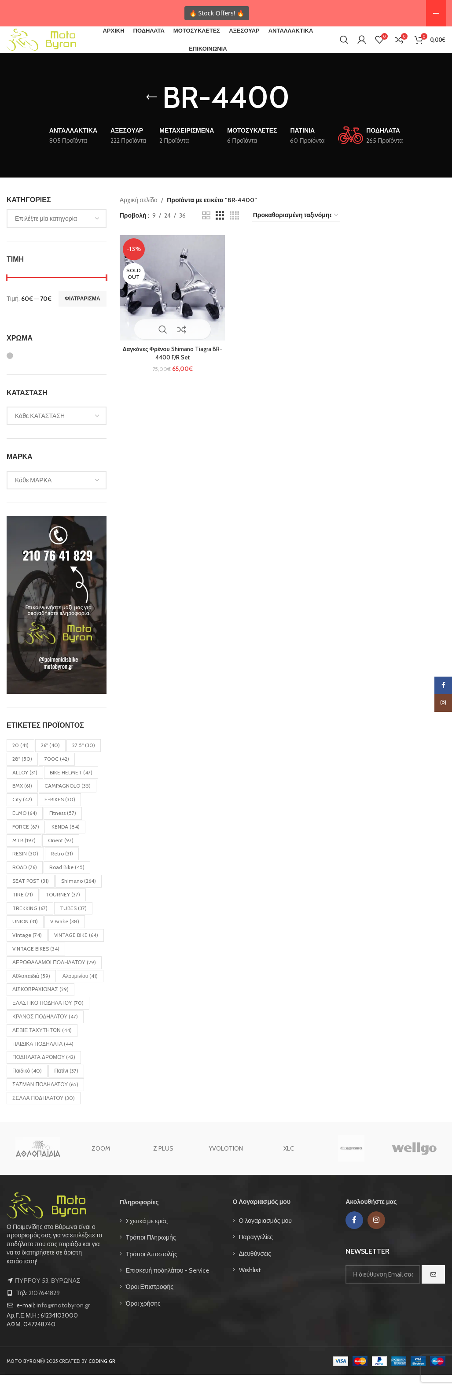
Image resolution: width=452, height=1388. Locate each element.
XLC (288, 1162)
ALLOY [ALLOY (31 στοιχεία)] (24, 785)
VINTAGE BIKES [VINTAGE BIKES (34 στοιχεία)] (35, 961)
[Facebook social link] (354, 1233)
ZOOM (101, 1162)
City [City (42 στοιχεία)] (22, 812)
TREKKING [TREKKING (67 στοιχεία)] (30, 921)
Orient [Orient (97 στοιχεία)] (60, 853)
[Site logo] (53, 45)
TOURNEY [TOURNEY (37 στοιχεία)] (62, 907)
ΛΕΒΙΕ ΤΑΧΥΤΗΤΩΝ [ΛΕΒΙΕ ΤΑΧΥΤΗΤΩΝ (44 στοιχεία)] (42, 1043)
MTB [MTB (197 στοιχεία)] (24, 853)
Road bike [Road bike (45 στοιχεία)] (67, 880)
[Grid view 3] (220, 228)
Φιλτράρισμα (82, 311)
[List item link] (170, 1234)
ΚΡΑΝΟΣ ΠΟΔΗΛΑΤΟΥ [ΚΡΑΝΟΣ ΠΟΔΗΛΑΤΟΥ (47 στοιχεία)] (45, 1029)
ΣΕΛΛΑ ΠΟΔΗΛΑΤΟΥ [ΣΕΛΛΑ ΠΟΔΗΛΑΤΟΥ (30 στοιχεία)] (43, 1110)
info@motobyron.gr (63, 1318)
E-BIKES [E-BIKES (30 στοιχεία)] (59, 812)
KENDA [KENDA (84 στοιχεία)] (65, 839)
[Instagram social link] (376, 1233)
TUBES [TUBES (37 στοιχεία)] (73, 921)
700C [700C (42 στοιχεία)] (56, 771)
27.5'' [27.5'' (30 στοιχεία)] (83, 758)
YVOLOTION (226, 1162)
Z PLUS (163, 1162)
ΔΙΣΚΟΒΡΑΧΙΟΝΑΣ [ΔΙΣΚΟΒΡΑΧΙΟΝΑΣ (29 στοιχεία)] (40, 1002)
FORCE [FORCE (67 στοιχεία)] (25, 839)
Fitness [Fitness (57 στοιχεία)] (62, 825)
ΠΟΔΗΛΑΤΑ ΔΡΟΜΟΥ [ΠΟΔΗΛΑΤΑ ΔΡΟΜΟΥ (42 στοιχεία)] (43, 1070)
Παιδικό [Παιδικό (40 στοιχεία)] (27, 1084)
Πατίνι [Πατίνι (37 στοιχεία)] (66, 1084)
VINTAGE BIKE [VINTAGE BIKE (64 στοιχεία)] (76, 948)
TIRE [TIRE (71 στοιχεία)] (22, 907)
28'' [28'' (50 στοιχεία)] (22, 771)
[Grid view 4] (234, 228)
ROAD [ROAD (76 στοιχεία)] (24, 880)
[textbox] (56, 231)
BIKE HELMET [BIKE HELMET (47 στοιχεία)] (71, 785)
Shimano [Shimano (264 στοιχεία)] (78, 893)
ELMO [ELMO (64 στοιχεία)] (24, 825)
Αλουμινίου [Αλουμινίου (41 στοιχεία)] (80, 988)
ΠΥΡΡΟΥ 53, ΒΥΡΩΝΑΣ (47, 1294)
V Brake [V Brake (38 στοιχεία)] (64, 934)
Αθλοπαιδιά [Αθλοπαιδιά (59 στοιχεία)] (31, 988)
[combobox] (57, 231)
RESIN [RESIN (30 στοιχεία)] (25, 866)
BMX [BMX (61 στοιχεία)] (22, 799)
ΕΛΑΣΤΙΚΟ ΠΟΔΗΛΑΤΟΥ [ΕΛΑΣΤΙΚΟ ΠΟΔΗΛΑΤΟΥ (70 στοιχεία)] (48, 1016)
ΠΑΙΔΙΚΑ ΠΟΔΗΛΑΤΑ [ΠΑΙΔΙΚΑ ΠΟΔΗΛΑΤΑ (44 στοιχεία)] (42, 1056)
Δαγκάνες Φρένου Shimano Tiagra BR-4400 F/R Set (171, 363)
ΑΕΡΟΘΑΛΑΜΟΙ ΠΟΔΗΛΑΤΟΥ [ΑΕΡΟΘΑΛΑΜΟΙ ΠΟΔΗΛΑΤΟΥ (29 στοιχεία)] (54, 975)
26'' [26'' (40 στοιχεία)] (50, 758)
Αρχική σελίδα (139, 213)
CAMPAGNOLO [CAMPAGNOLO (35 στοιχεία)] (67, 799)
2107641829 (44, 1306)
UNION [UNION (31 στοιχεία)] (25, 934)
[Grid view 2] (206, 228)
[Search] (344, 46)
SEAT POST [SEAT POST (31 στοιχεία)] (30, 893)
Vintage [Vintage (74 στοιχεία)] (27, 948)
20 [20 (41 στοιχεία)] (20, 758)
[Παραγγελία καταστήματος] (296, 228)
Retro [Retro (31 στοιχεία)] (62, 866)
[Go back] (151, 110)
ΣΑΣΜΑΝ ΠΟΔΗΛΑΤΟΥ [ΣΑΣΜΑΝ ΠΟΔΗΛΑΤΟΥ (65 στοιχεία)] (45, 1097)
